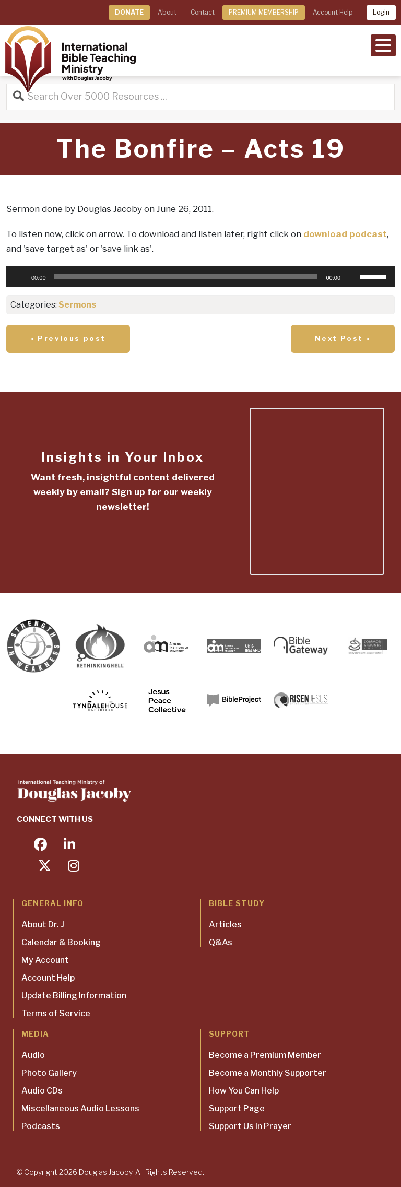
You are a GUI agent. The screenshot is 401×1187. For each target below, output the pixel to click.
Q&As (220, 942)
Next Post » (343, 338)
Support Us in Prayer (250, 1126)
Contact (203, 12)
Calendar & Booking (61, 942)
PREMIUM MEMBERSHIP (264, 12)
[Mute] (352, 277)
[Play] (20, 277)
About (167, 12)
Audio (33, 1055)
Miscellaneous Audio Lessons (80, 1108)
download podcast (345, 234)
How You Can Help (244, 1091)
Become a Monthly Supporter (267, 1073)
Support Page (237, 1108)
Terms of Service (55, 1013)
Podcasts (40, 1126)
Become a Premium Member (265, 1055)
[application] (200, 276)
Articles (225, 925)
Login (381, 12)
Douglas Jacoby (105, 1172)
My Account (45, 960)
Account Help (332, 12)
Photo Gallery (49, 1073)
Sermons (77, 305)
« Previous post (68, 338)
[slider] (186, 276)
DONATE (129, 12)
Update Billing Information (73, 996)
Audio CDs (42, 1091)
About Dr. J (42, 925)
